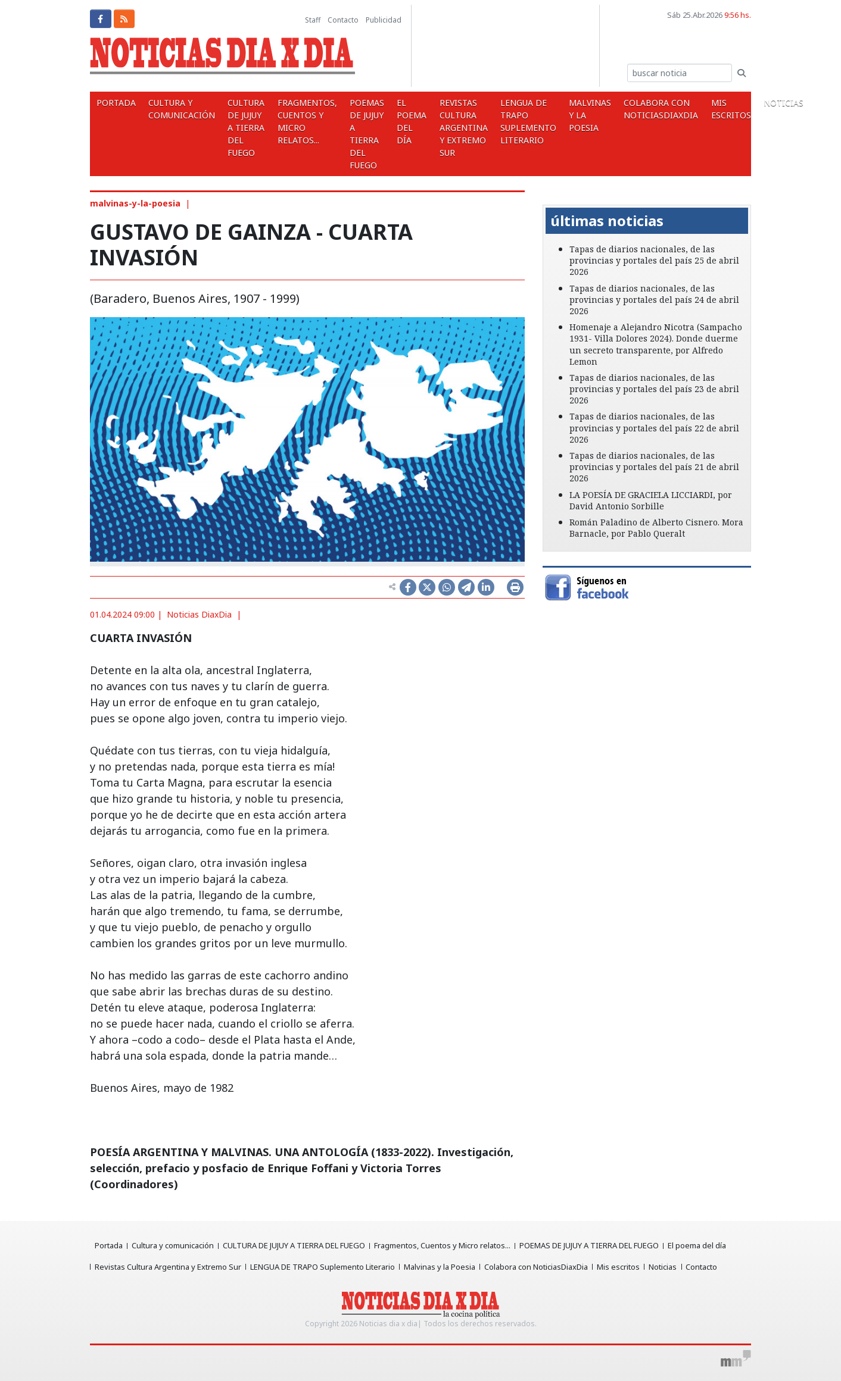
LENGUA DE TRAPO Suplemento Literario (504, 121)
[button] (558, 196)
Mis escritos (698, 109)
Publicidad (383, 20)
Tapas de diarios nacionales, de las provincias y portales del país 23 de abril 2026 (654, 389)
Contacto (343, 20)
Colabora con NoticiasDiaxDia (631, 109)
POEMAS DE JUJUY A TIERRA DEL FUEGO (352, 134)
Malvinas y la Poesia (563, 115)
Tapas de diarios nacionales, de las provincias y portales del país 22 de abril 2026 (654, 427)
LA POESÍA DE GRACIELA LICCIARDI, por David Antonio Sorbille (650, 500)
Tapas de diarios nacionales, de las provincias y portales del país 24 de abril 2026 (654, 300)
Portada (114, 102)
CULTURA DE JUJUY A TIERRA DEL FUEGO (238, 127)
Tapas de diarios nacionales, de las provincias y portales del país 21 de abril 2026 (654, 467)
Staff (312, 20)
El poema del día (394, 121)
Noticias (666, 1266)
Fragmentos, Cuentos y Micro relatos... (296, 121)
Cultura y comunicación (177, 109)
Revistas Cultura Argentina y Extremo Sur (443, 127)
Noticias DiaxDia (199, 614)
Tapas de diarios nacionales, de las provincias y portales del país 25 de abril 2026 (654, 260)
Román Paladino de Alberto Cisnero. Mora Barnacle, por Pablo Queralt (656, 527)
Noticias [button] (748, 102)
